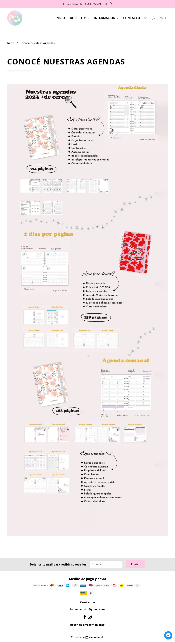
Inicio (60, 18)
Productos (79, 18)
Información (107, 18)
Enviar (135, 564)
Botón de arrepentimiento (87, 624)
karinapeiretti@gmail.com (87, 609)
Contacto (131, 18)
